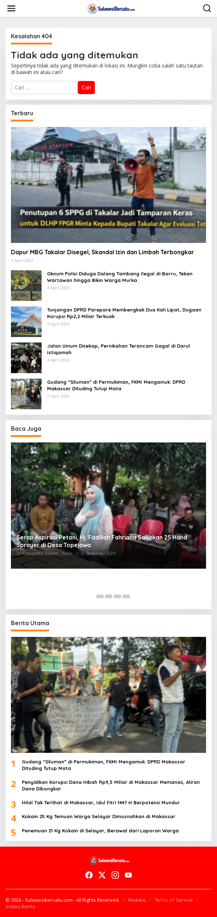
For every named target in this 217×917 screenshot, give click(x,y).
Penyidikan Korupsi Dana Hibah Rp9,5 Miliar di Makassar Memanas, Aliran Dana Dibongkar (111, 785)
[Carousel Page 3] (108, 596)
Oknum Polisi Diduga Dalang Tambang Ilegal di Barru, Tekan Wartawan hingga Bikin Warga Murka (120, 277)
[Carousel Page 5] (126, 596)
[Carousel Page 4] (117, 596)
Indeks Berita (20, 906)
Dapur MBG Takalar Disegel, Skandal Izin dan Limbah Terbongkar (102, 252)
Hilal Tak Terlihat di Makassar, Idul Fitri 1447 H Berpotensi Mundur (101, 802)
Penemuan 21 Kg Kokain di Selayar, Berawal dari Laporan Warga (100, 830)
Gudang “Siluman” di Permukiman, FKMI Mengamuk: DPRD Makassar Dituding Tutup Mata (116, 385)
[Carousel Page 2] (100, 596)
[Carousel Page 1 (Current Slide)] (91, 596)
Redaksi (137, 900)
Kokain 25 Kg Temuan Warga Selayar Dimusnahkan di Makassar (99, 816)
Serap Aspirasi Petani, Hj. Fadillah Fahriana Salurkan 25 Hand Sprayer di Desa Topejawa (101, 541)
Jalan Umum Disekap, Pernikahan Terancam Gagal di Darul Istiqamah (118, 349)
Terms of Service (174, 900)
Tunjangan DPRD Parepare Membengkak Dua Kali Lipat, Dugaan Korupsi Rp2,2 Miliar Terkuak (124, 313)
